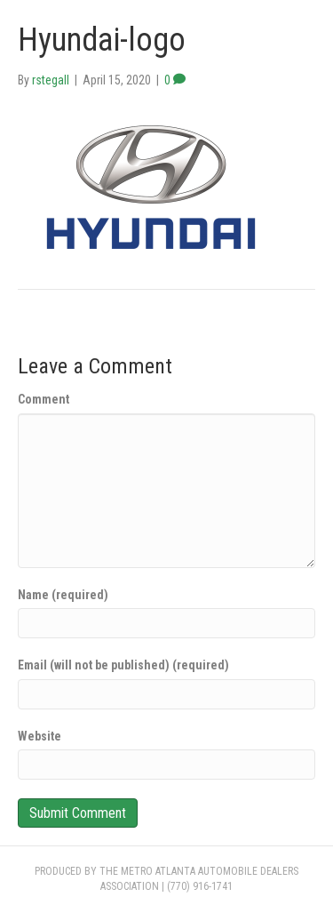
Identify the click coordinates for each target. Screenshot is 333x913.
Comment (43, 399)
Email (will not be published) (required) (123, 665)
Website (39, 736)
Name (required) (63, 595)
